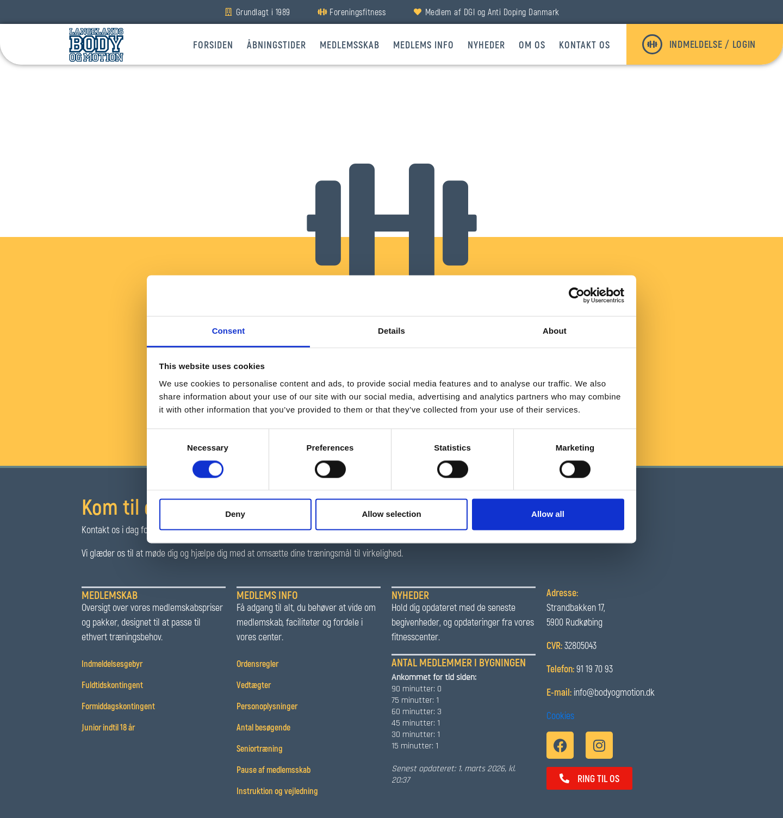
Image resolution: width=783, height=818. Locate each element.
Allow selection (391, 514)
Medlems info (423, 45)
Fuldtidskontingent (112, 684)
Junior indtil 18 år (109, 727)
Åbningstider (276, 45)
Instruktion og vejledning (278, 790)
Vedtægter (254, 684)
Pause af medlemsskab (274, 769)
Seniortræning (260, 748)
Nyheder (486, 45)
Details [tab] (391, 330)
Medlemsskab (350, 45)
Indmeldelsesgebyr (112, 663)
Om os (532, 45)
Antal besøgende (263, 727)
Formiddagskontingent (118, 706)
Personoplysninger (267, 706)
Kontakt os (584, 45)
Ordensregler (257, 663)
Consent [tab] (228, 330)
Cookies (560, 715)
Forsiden (213, 45)
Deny (235, 514)
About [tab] (555, 330)
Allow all (547, 514)
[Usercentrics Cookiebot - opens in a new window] (576, 295)
